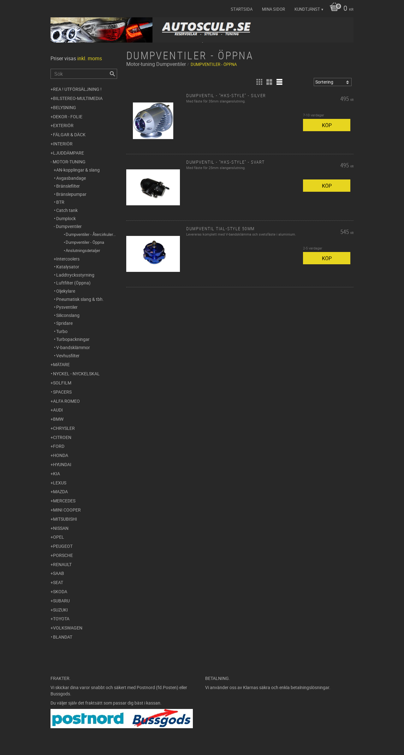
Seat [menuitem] (58, 582)
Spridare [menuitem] (64, 323)
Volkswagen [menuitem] (67, 628)
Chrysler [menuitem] (64, 428)
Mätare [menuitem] (61, 364)
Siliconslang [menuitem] (68, 315)
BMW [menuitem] (58, 419)
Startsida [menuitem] (241, 9)
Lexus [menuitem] (59, 483)
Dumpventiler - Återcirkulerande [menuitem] (91, 234)
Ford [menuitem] (58, 446)
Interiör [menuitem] (63, 144)
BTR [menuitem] (60, 202)
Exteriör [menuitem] (63, 125)
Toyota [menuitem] (61, 619)
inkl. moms (89, 58)
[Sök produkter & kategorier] (83, 74)
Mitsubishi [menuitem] (65, 519)
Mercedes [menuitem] (64, 501)
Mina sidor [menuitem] (273, 9)
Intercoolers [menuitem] (68, 259)
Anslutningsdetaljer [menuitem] (83, 250)
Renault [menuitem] (62, 564)
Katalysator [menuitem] (67, 267)
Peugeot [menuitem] (63, 546)
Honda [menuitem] (60, 455)
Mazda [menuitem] (60, 492)
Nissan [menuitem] (60, 528)
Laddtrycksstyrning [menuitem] (75, 275)
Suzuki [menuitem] (60, 610)
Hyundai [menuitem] (62, 464)
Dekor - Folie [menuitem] (67, 117)
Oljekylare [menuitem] (65, 291)
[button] (259, 82)
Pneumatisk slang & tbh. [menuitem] (80, 299)
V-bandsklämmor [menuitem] (73, 347)
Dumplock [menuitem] (66, 218)
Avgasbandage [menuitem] (71, 178)
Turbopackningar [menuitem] (73, 339)
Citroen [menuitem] (62, 437)
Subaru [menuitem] (61, 601)
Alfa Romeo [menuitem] (66, 401)
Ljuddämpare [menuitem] (68, 153)
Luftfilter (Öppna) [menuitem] (73, 283)
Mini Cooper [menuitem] (67, 510)
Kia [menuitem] (56, 474)
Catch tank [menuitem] (67, 210)
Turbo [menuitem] (62, 331)
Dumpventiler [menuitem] (69, 226)
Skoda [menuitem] (60, 591)
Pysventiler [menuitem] (67, 307)
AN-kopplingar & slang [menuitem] (78, 170)
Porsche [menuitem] (63, 555)
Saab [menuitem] (58, 573)
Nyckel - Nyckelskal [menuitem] (76, 374)
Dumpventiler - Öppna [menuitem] (85, 242)
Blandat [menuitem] (62, 637)
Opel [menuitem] (58, 537)
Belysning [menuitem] (64, 107)
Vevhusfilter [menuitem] (68, 356)
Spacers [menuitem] (62, 392)
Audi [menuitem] (58, 410)
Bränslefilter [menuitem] (68, 186)
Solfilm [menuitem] (62, 383)
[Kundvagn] (340, 9)
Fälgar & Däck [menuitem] (69, 135)
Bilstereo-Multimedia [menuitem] (78, 98)
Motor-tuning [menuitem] (69, 162)
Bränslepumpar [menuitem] (71, 194)
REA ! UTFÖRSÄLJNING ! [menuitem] (77, 89)
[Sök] (112, 74)
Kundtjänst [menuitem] (307, 9)
